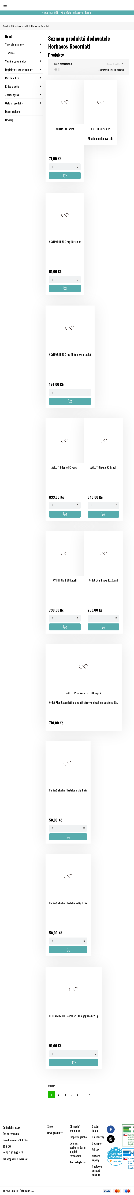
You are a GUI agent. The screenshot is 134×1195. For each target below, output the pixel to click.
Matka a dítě (12, 78)
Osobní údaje (95, 1128)
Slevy (50, 1126)
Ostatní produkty (14, 103)
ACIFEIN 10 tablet (65, 129)
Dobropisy (97, 1143)
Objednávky (98, 1137)
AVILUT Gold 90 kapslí (65, 580)
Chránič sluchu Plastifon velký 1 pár (68, 903)
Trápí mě (10, 53)
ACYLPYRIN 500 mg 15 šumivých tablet (70, 355)
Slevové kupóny (96, 1158)
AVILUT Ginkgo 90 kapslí (103, 467)
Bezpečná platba (78, 1137)
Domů (8, 36)
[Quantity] (65, 166)
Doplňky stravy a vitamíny (18, 70)
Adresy (95, 1149)
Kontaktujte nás (78, 1162)
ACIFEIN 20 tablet (100, 129)
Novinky (9, 120)
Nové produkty (54, 1133)
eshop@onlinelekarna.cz (15, 1159)
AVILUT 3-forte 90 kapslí (64, 467)
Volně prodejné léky (15, 61)
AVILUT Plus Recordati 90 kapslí (83, 693)
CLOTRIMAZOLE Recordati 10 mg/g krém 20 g (73, 1016)
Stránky (51, 1085)
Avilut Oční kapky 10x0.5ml (103, 580)
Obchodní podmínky (75, 1128)
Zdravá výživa (12, 95)
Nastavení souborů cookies (97, 1170)
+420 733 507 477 (13, 1153)
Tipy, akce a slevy (14, 44)
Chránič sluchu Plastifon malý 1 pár (68, 790)
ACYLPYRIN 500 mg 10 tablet (65, 242)
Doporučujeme (12, 112)
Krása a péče (12, 86)
